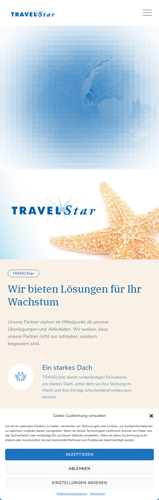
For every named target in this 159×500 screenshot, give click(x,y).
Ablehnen (80, 468)
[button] (151, 415)
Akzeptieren (80, 454)
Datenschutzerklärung (72, 494)
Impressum (97, 494)
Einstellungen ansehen (79, 482)
